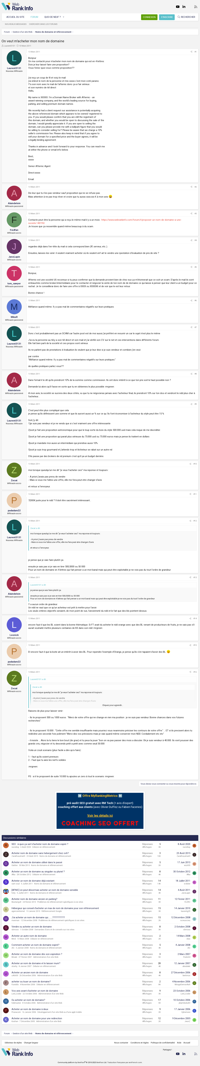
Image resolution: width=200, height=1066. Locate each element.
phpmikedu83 (184, 1003)
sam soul (16, 884)
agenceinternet (18, 911)
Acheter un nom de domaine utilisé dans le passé (37, 862)
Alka (13, 874)
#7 (196, 327)
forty (13, 893)
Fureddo (15, 984)
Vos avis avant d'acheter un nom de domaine (35, 990)
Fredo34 (186, 957)
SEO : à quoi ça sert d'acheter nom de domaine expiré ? (40, 844)
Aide (179, 1043)
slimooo (15, 930)
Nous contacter (121, 1043)
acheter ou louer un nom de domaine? (31, 981)
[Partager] (191, 52)
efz (13, 948)
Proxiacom (16, 1012)
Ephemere (186, 1012)
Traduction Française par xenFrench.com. (124, 1062)
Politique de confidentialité (163, 1043)
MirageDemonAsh (182, 984)
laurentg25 (185, 911)
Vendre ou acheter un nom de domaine (32, 926)
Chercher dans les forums (43, 24)
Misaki (14, 957)
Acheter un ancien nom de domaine (30, 972)
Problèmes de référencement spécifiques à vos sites (60, 902)
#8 (196, 374)
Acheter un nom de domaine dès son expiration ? (37, 954)
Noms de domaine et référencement (55, 856)
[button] (63, 17)
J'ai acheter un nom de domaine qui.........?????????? (38, 917)
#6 (196, 300)
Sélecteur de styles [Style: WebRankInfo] (13, 1043)
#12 (195, 521)
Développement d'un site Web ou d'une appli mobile (60, 1012)
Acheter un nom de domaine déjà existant (33, 880)
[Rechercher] (186, 17)
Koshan (15, 1021)
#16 (195, 672)
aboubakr (186, 966)
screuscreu (185, 920)
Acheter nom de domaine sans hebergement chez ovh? (40, 853)
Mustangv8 (16, 902)
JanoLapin (185, 893)
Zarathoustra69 (18, 856)
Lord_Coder (16, 994)
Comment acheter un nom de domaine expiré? (35, 945)
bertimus (186, 975)
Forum (34, 17)
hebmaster (16, 1003)
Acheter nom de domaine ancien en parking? (34, 899)
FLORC (187, 902)
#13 (195, 577)
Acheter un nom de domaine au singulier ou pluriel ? (38, 871)
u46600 (15, 975)
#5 (196, 267)
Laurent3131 (9, 46)
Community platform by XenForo (82, 1062)
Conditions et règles (139, 1043)
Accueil (186, 1043)
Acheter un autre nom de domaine (29, 935)
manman (15, 920)
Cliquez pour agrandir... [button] (112, 705)
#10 (195, 464)
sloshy (14, 966)
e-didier (187, 884)
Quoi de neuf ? (52, 17)
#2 (196, 187)
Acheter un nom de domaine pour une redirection (37, 1018)
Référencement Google (52, 911)
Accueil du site (15, 17)
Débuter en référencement (43, 847)
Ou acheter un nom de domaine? (28, 1000)
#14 (195, 618)
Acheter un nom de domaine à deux (30, 1009)
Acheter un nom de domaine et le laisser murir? (36, 963)
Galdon (15, 865)
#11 (195, 494)
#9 (196, 404)
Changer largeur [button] (31, 1043)
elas (188, 939)
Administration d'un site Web (45, 957)
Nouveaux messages (16, 24)
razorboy (15, 847)
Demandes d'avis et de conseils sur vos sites (54, 930)
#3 (196, 214)
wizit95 (187, 865)
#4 (196, 240)
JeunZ (187, 1021)
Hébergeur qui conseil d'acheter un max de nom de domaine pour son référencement (55, 908)
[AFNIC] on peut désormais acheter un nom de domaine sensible (45, 890)
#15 (195, 645)
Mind (14, 939)
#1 (196, 52)
